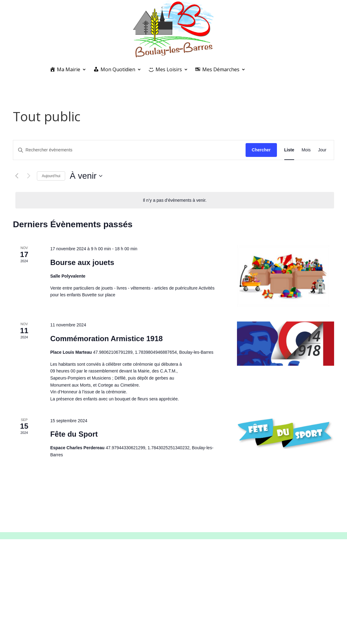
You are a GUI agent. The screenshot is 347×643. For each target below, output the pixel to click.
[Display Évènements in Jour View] (322, 150)
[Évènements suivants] (28, 176)
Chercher (261, 149)
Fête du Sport (74, 434)
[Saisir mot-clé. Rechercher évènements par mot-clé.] (129, 150)
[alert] (174, 200)
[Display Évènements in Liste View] (289, 150)
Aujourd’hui (51, 176)
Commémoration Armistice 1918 (106, 338)
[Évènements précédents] (16, 176)
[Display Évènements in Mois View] (306, 150)
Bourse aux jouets (82, 262)
